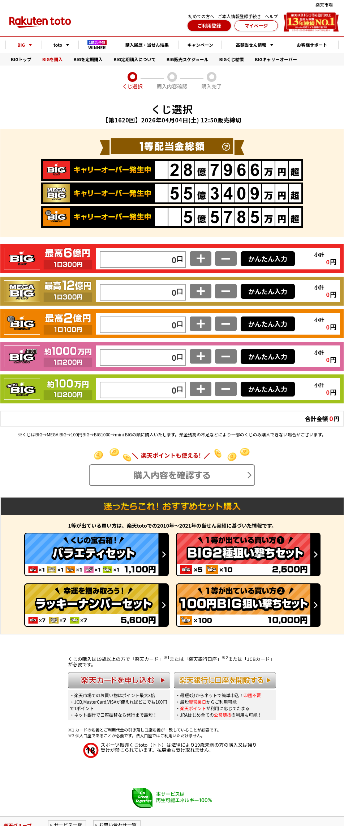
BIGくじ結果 (231, 59)
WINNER (97, 44)
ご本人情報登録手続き (239, 16)
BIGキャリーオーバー (276, 59)
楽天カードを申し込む (119, 680)
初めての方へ (201, 16)
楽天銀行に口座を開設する (225, 680)
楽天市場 (324, 4)
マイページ (256, 25)
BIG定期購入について (134, 59)
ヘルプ (271, 16)
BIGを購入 (52, 59)
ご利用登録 (209, 25)
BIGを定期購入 (88, 59)
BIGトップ (21, 59)
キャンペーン (200, 45)
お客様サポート (312, 45)
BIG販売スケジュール (187, 59)
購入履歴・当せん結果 (147, 45)
